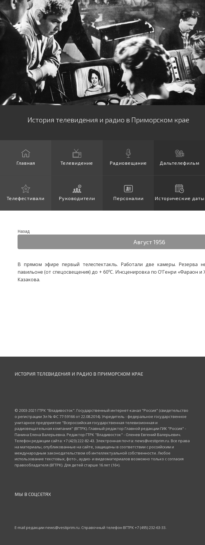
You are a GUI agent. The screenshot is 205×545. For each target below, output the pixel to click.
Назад (24, 231)
